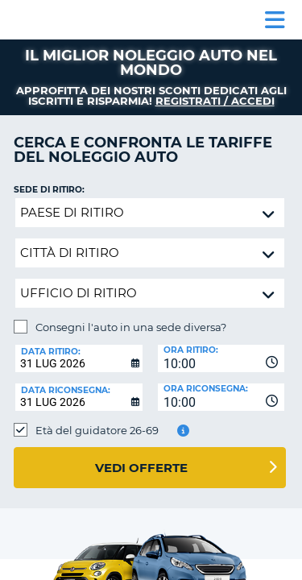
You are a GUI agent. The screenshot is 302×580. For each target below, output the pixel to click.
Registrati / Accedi (215, 100)
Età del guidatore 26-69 (97, 430)
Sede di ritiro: (49, 189)
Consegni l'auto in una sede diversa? (130, 327)
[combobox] (221, 358)
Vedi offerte (141, 467)
